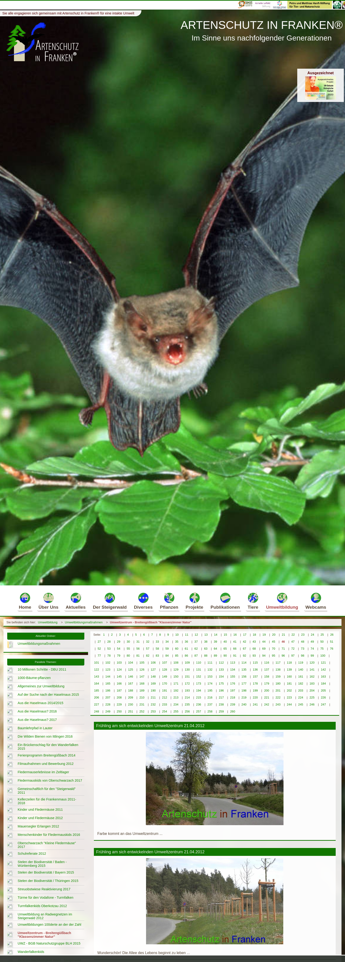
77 (99, 655)
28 (109, 641)
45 (273, 641)
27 (99, 641)
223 (289, 697)
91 (234, 655)
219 (244, 697)
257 (198, 711)
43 (254, 641)
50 (322, 641)
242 (266, 704)
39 (215, 641)
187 (119, 690)
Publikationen (225, 601)
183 (312, 683)
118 (289, 662)
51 (331, 641)
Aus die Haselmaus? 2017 (37, 720)
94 (264, 655)
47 (292, 641)
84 (167, 655)
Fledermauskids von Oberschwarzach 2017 (50, 780)
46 (283, 641)
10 (176, 634)
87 (196, 655)
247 (323, 704)
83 (157, 655)
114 (244, 662)
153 (210, 676)
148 (153, 676)
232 (153, 704)
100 (322, 655)
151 (187, 676)
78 (109, 655)
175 (221, 683)
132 (210, 669)
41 (234, 641)
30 (128, 641)
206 (96, 697)
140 (300, 669)
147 (141, 676)
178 (255, 683)
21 (283, 634)
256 (187, 711)
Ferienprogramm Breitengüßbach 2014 (46, 755)
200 (266, 690)
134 (232, 669)
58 (157, 648)
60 (176, 648)
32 (147, 641)
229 (119, 704)
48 (302, 641)
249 (107, 711)
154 (221, 676)
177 (244, 683)
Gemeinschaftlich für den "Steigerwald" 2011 (47, 790)
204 (312, 690)
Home (25, 601)
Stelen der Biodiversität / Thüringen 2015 (48, 881)
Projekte (194, 601)
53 (109, 648)
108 (175, 662)
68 (254, 648)
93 (254, 655)
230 (130, 704)
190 (153, 690)
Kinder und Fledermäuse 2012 (40, 818)
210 (141, 697)
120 (312, 662)
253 (153, 711)
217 (221, 697)
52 (99, 648)
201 (278, 690)
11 (186, 634)
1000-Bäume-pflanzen (34, 678)
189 (141, 690)
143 (96, 676)
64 (215, 648)
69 (264, 648)
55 (128, 648)
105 (141, 662)
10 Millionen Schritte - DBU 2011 (42, 669)
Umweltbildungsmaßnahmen (83, 622)
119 (300, 662)
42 (244, 641)
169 (153, 683)
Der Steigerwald (110, 601)
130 (187, 669)
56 (138, 648)
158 (266, 676)
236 (198, 704)
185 (96, 690)
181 (289, 683)
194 (198, 690)
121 (323, 662)
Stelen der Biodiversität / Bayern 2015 (46, 872)
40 (225, 641)
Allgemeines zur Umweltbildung (41, 686)
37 (196, 641)
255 (175, 711)
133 (221, 669)
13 (206, 634)
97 (292, 655)
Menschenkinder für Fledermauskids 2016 (49, 835)
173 (198, 683)
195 (210, 690)
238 (221, 704)
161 (300, 676)
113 (232, 662)
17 (244, 634)
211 (153, 697)
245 (300, 704)
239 (232, 704)
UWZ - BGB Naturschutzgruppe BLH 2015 (49, 943)
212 (164, 697)
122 (96, 669)
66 (234, 648)
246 (312, 704)
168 (141, 683)
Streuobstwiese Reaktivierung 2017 (44, 889)
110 (198, 662)
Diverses (143, 601)
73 (302, 648)
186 (107, 690)
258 (210, 711)
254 (164, 711)
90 (225, 655)
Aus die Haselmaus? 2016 (37, 711)
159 (278, 676)
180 (278, 683)
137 (266, 669)
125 (130, 669)
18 (254, 634)
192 (175, 690)
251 (130, 711)
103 (119, 662)
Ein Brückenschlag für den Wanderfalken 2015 (48, 746)
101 (96, 662)
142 (323, 669)
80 (128, 655)
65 (225, 648)
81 (138, 655)
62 (196, 648)
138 (278, 669)
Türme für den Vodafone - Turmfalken (45, 897)
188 (130, 690)
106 (153, 662)
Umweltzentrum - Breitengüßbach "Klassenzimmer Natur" (151, 622)
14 (215, 634)
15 (225, 634)
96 (283, 655)
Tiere (253, 601)
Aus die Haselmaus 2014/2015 (40, 703)
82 (147, 655)
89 (215, 655)
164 (96, 683)
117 (278, 662)
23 (302, 634)
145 (119, 676)
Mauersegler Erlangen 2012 (38, 826)
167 (130, 683)
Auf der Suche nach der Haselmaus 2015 (48, 694)
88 (205, 655)
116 (266, 662)
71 (283, 648)
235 (187, 704)
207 (107, 697)
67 (244, 648)
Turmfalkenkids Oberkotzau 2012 (42, 906)
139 (289, 669)
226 (323, 697)
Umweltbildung (282, 601)
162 (312, 676)
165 (107, 683)
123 (107, 669)
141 (312, 669)
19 (264, 634)
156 (244, 676)
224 (300, 697)
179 (266, 683)
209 (130, 697)
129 (175, 669)
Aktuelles (75, 601)
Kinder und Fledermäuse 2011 (40, 809)
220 (255, 697)
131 (198, 669)
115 (255, 662)
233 (164, 704)
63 (205, 648)
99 (312, 655)
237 (210, 704)
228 (107, 704)
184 (323, 683)
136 (255, 669)
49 (312, 641)
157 (255, 676)
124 (119, 669)
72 (292, 648)
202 (289, 690)
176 (232, 683)
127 (153, 669)
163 (323, 676)
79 (118, 655)
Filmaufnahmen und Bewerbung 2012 (46, 764)
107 (164, 662)
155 (232, 676)
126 (141, 669)
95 (273, 655)
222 (278, 697)
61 (186, 648)
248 (96, 711)
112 (221, 662)
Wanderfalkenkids (31, 952)
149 (164, 676)
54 (118, 648)
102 (107, 662)
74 (312, 648)
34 (167, 641)
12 (196, 634)
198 (244, 690)
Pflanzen (169, 601)
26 (331, 634)
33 (157, 641)
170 (164, 683)
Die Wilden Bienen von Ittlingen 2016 (45, 736)
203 (300, 690)
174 (210, 683)
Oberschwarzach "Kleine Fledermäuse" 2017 (47, 845)
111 (210, 662)
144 (107, 676)
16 (235, 634)
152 (198, 676)
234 (175, 704)
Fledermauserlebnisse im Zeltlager (43, 772)
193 (187, 690)
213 (175, 697)
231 (141, 704)
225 (312, 697)
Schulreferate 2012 (32, 853)
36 (186, 641)
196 (221, 690)
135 (244, 669)
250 (119, 711)
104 (130, 662)
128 (164, 669)
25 (322, 634)
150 (175, 676)
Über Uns (48, 601)
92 (244, 655)
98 (302, 655)
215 (198, 697)
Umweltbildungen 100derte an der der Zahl (49, 924)
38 (205, 641)
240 (244, 704)
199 (255, 690)
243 (278, 704)
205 (323, 690)
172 (187, 683)
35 (176, 641)
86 (186, 655)
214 (187, 697)
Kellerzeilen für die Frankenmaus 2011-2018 (47, 801)
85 (176, 655)
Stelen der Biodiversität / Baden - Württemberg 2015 (42, 863)
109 (187, 662)
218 (232, 697)
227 (96, 704)
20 (273, 634)
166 (119, 683)
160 (289, 676)
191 (164, 690)
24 (312, 634)
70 (273, 648)
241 (255, 704)
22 (293, 634)
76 (331, 648)
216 (210, 697)
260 (232, 711)
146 (130, 676)
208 (119, 697)
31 (138, 641)
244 (289, 704)
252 (141, 711)
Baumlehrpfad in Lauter (35, 728)
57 (147, 648)
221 (266, 697)
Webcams (315, 601)
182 (300, 683)
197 (232, 690)
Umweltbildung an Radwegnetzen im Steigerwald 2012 (45, 916)
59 (167, 648)
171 (175, 683)
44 (264, 641)
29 (118, 641)
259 (221, 711)
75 (322, 648)
